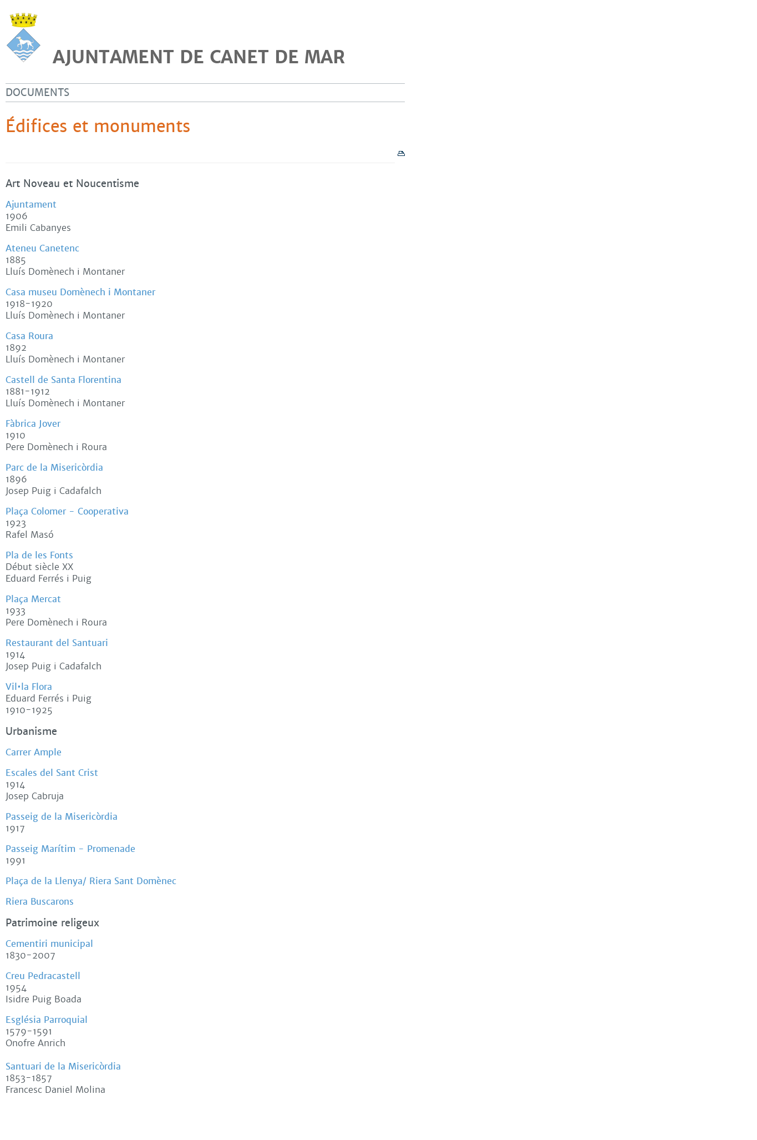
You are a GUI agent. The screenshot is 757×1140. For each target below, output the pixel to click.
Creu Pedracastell (43, 976)
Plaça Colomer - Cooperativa (67, 511)
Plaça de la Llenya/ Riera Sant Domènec (91, 881)
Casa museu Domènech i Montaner (80, 292)
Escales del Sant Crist (52, 773)
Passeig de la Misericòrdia (62, 817)
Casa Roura (29, 336)
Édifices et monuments (98, 126)
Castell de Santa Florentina (63, 380)
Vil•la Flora (29, 687)
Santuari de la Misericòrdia (63, 1066)
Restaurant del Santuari (57, 643)
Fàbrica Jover (33, 424)
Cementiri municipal (49, 944)
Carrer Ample (34, 752)
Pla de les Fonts (39, 555)
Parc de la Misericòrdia (54, 467)
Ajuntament (31, 204)
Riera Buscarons (40, 901)
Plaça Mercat (33, 599)
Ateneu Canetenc (42, 248)
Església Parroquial (47, 1020)
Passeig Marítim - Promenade (70, 849)
